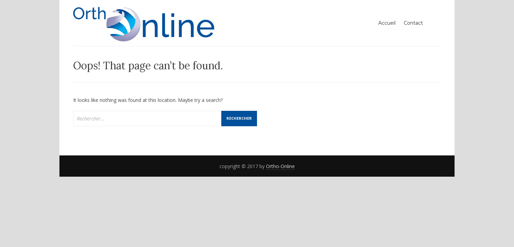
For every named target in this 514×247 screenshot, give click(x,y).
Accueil (386, 23)
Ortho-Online (280, 166)
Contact (413, 23)
